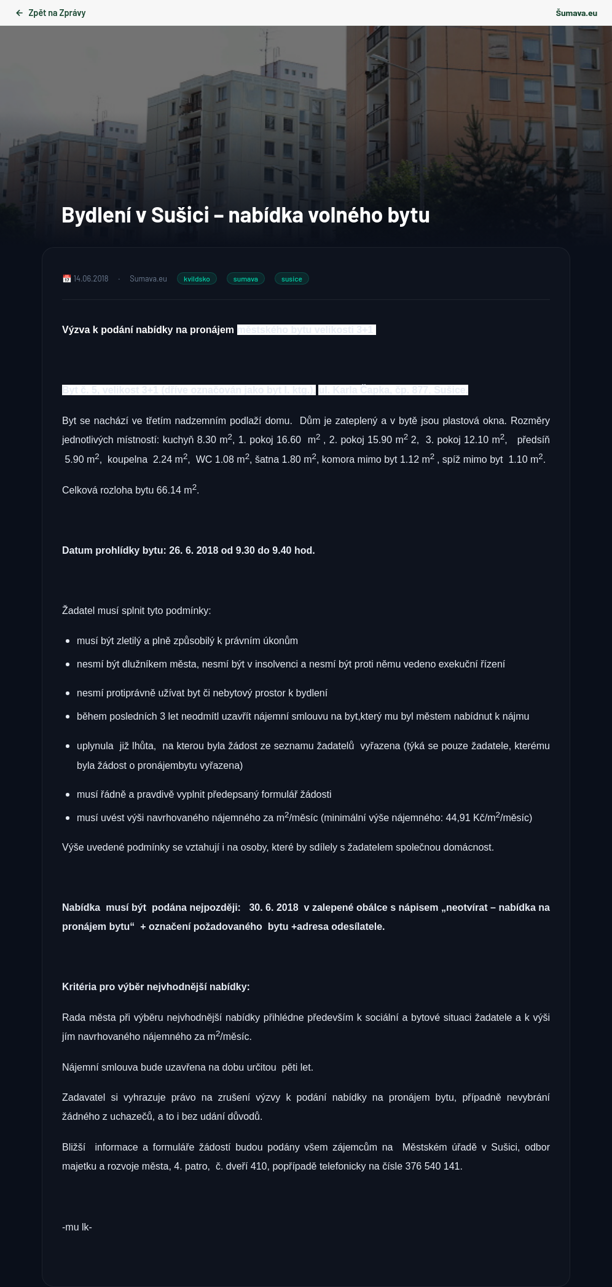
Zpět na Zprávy (50, 12)
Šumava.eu (576, 12)
